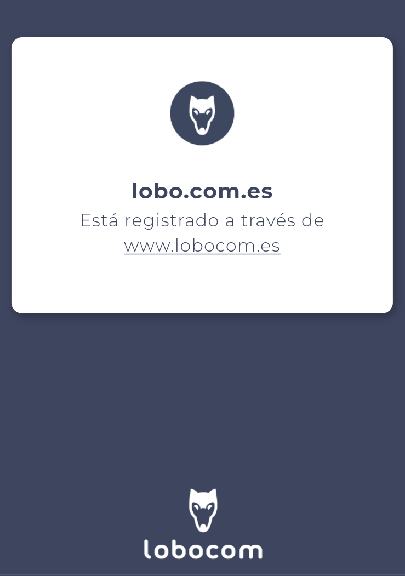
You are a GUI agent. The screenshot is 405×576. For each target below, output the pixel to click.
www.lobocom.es (202, 245)
